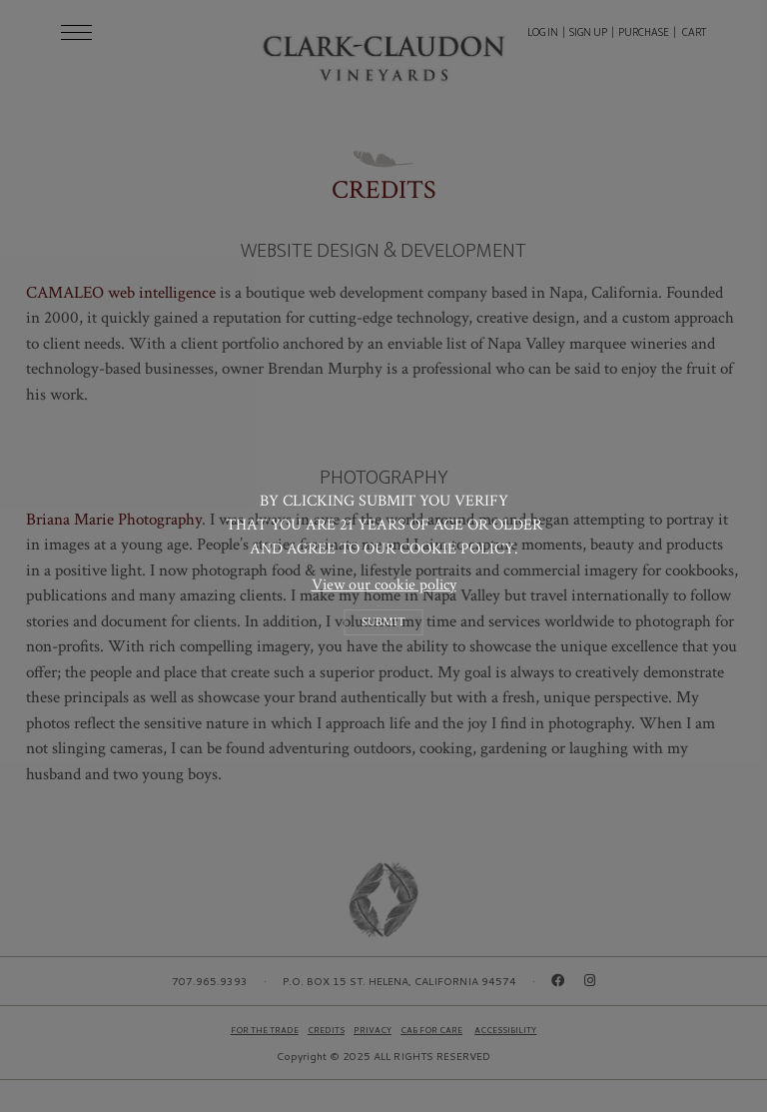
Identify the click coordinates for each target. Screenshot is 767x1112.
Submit (383, 621)
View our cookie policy (384, 583)
